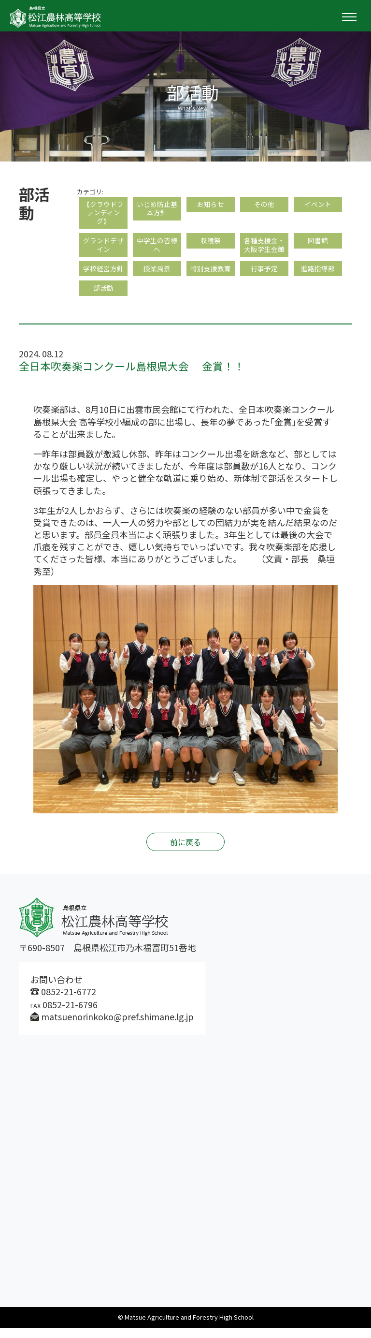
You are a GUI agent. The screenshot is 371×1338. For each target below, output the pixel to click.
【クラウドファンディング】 (103, 214)
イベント (317, 205)
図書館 (318, 245)
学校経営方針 (103, 276)
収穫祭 (210, 245)
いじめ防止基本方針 (157, 210)
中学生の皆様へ (157, 250)
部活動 (103, 297)
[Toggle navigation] (349, 17)
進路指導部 (318, 276)
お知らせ (210, 205)
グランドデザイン (103, 250)
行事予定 (264, 276)
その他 (264, 205)
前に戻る (185, 852)
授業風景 (157, 276)
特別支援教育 (210, 276)
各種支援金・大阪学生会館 (264, 250)
